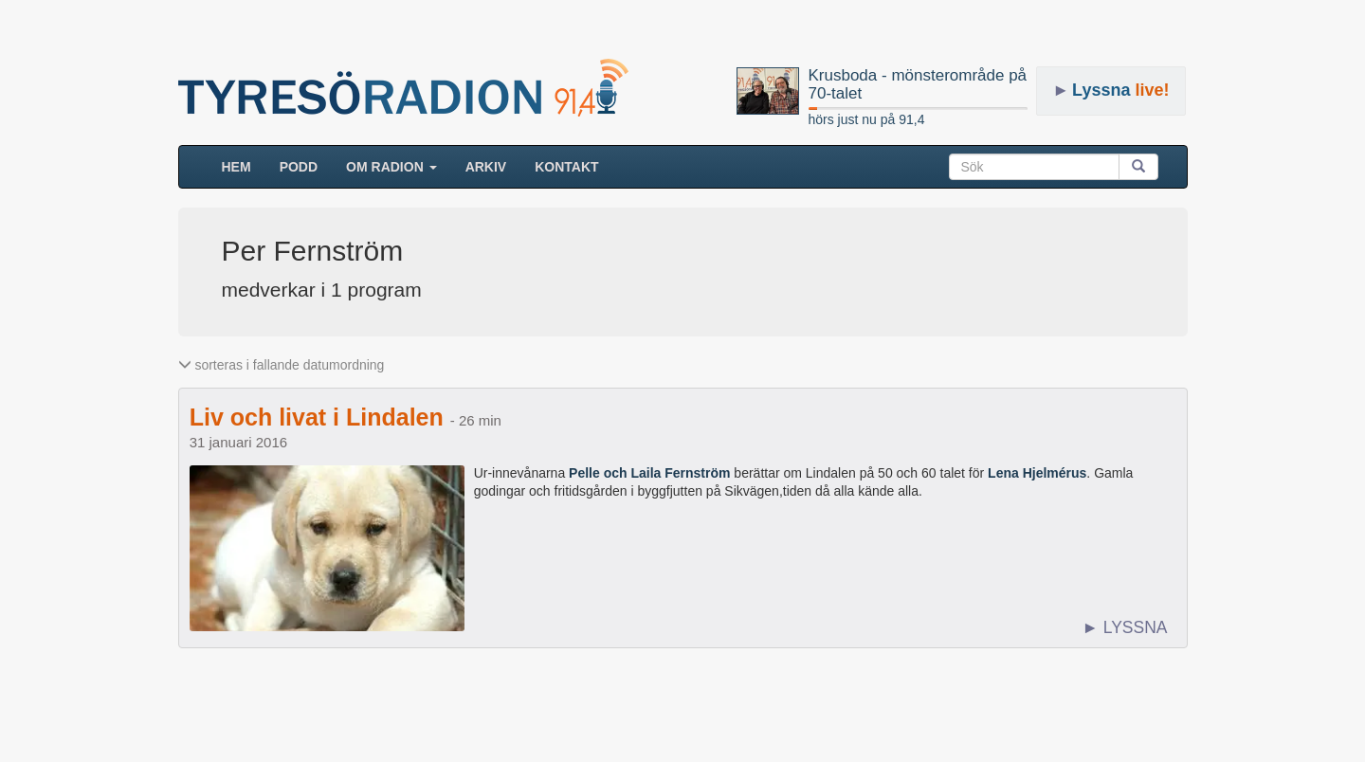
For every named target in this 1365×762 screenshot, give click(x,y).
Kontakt (566, 166)
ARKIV (486, 166)
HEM (243, 165)
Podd (299, 166)
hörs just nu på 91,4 (867, 119)
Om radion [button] (391, 166)
